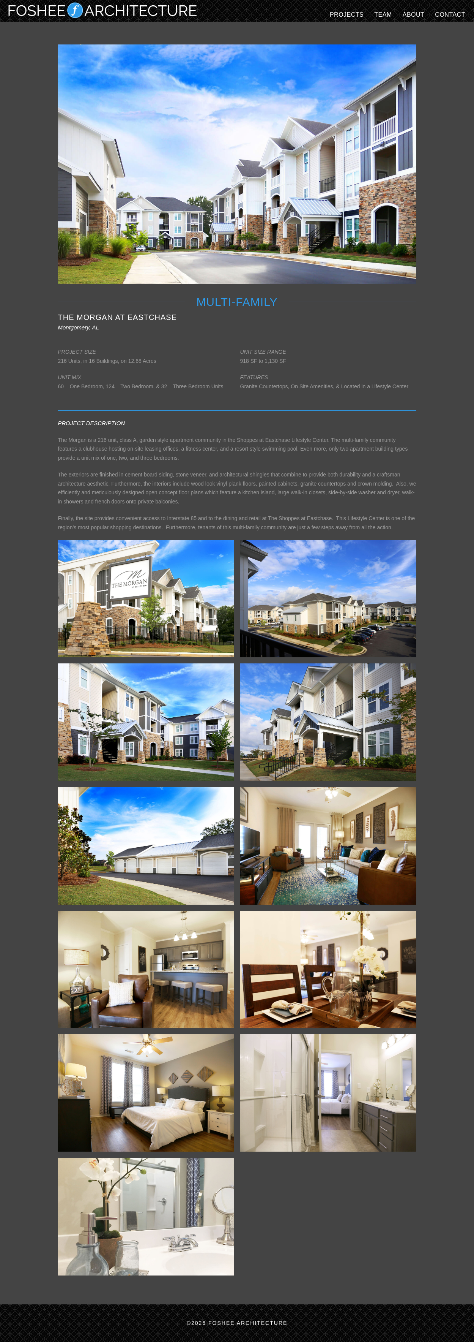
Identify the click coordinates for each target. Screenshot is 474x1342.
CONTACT (450, 14)
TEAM (383, 14)
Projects (347, 14)
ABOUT (414, 14)
